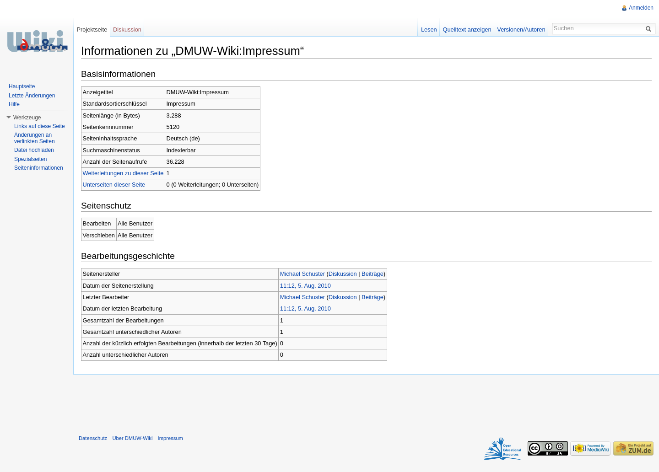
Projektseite (91, 29)
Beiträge (373, 273)
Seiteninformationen (38, 168)
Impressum (170, 438)
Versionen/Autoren (521, 29)
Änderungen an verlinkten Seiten (34, 138)
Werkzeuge (27, 117)
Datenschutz (93, 438)
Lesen (429, 29)
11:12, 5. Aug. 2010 (305, 285)
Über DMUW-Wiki (132, 438)
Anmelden (641, 8)
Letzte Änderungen (32, 95)
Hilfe (14, 104)
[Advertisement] (366, 402)
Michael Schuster (302, 273)
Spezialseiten (30, 159)
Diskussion (343, 273)
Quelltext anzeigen (467, 29)
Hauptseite (22, 86)
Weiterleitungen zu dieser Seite (123, 173)
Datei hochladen (34, 150)
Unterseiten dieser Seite (114, 184)
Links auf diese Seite (39, 126)
